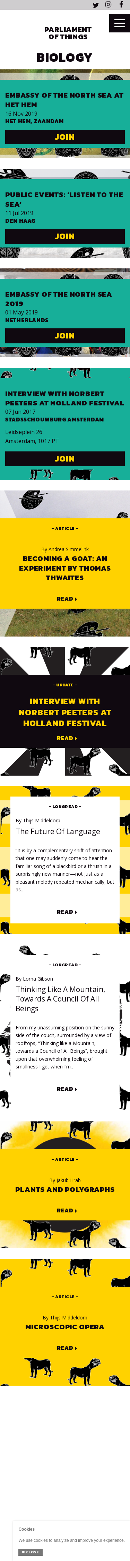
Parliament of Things (68, 32)
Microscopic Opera (65, 1326)
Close (30, 1552)
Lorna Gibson (34, 979)
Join (65, 137)
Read (65, 599)
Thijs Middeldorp (38, 820)
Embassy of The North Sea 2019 (58, 299)
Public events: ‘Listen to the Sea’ (64, 199)
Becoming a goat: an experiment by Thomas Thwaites (65, 568)
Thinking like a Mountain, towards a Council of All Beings (60, 999)
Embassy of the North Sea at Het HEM (64, 99)
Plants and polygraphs (65, 1189)
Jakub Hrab (65, 1180)
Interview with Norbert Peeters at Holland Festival (64, 398)
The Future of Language (58, 831)
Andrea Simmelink (65, 549)
